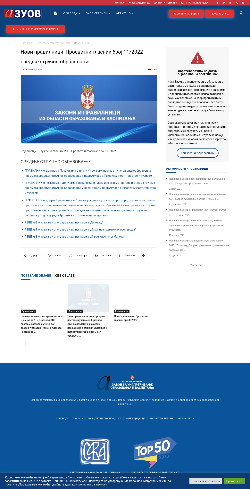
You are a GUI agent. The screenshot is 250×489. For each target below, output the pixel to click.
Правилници (28, 311)
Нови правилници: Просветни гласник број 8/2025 (197, 209)
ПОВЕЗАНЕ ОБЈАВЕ (36, 275)
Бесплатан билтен (161, 418)
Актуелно (125, 13)
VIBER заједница (139, 2)
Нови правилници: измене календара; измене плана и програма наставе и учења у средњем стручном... (196, 225)
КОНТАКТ (120, 2)
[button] (241, 13)
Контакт (77, 418)
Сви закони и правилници (197, 153)
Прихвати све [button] (234, 481)
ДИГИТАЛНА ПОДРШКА (194, 2)
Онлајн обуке (185, 418)
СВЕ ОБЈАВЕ (65, 275)
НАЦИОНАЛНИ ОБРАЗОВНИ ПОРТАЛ (35, 29)
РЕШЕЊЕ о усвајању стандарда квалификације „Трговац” (64, 222)
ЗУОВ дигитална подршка (104, 418)
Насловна (26, 43)
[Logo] (23, 13)
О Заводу (71, 13)
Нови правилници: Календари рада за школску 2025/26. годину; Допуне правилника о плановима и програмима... (199, 245)
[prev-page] (23, 343)
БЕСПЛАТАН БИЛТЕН (165, 2)
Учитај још (197, 265)
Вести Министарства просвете (53, 43)
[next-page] (29, 343)
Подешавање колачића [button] (206, 481)
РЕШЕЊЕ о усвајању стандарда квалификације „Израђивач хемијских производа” (80, 229)
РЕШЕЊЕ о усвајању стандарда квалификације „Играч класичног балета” (75, 236)
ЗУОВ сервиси (98, 13)
